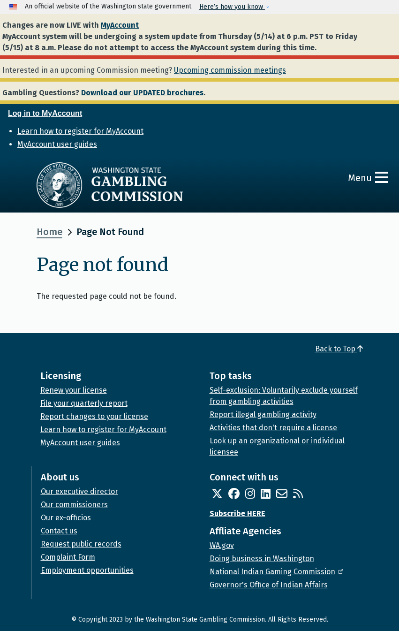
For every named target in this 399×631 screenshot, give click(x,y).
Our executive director (79, 491)
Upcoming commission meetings (230, 70)
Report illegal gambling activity (263, 414)
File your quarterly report (84, 403)
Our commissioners (74, 504)
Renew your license (73, 390)
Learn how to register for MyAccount (80, 131)
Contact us (59, 530)
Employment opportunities (87, 570)
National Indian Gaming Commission (277, 571)
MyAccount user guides (57, 144)
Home (49, 231)
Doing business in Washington (262, 558)
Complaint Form (68, 557)
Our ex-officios (66, 517)
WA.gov (222, 545)
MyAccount (120, 25)
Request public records (81, 544)
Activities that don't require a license (273, 427)
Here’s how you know (232, 7)
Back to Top (339, 348)
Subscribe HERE (237, 513)
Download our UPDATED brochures (142, 92)
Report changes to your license (94, 416)
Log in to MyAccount (45, 113)
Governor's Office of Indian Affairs (269, 584)
